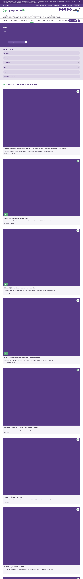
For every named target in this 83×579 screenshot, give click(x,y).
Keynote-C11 (34, 413)
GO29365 (33, 313)
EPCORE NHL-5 (35, 253)
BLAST (6, 311)
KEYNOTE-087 (34, 404)
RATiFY (58, 305)
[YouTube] (68, 9)
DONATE (74, 9)
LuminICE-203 (34, 437)
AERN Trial (8, 251)
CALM (6, 343)
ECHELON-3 (8, 463)
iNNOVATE (33, 376)
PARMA (58, 262)
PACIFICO (59, 258)
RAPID (58, 301)
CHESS (6, 362)
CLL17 (6, 387)
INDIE (32, 371)
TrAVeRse (59, 427)
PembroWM (60, 264)
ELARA (6, 473)
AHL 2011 (7, 255)
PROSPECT (60, 294)
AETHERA (7, 253)
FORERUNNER (34, 287)
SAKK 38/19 (60, 357)
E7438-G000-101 (9, 454)
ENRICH (7, 488)
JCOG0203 (33, 389)
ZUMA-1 (59, 472)
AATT (6, 246)
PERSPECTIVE (60, 267)
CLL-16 (6, 379)
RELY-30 (59, 324)
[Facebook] (63, 9)
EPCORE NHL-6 (35, 255)
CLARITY (7, 377)
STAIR (58, 378)
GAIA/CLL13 (34, 298)
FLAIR (32, 281)
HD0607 (33, 335)
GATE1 (32, 305)
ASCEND (7, 285)
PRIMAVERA (60, 290)
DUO (6, 439)
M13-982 (33, 450)
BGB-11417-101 (9, 304)
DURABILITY (8, 441)
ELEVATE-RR (8, 476)
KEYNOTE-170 (34, 407)
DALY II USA (8, 424)
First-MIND (34, 279)
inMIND (33, 374)
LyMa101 (33, 441)
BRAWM (7, 315)
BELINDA (7, 300)
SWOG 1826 (60, 384)
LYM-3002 (33, 439)
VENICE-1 (59, 450)
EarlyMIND (7, 456)
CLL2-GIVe (7, 398)
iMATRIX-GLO (34, 365)
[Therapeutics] (16, 21)
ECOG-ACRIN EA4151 (10, 467)
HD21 (32, 339)
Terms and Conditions (27, 565)
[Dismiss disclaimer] (77, 2)
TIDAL (58, 410)
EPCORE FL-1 (34, 244)
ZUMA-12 (59, 474)
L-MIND (33, 420)
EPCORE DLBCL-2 (35, 240)
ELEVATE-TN (8, 478)
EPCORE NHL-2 (35, 248)
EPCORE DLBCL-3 (35, 242)
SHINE (58, 369)
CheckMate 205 (9, 354)
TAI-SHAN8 (59, 406)
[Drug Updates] (53, 21)
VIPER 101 (59, 452)
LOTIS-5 (33, 430)
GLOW (32, 311)
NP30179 (33, 487)
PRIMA (58, 288)
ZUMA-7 (59, 487)
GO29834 (33, 317)
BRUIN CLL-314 (9, 323)
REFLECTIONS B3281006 (63, 318)
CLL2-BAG (7, 390)
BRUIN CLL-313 (9, 321)
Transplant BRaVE (61, 425)
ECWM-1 (7, 469)
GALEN (32, 300)
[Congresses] (26, 21)
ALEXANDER (8, 263)
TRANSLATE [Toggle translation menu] (8, 5)
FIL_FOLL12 (34, 270)
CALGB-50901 (8, 341)
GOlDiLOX (33, 319)
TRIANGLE (59, 429)
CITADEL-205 (8, 375)
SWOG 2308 (60, 386)
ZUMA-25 (59, 483)
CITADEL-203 (8, 371)
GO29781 (33, 315)
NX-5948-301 (60, 236)
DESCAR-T (7, 430)
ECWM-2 (7, 471)
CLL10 (6, 381)
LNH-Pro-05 (34, 424)
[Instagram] (60, 9)
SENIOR (59, 363)
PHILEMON (60, 271)
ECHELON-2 (8, 461)
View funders (60, 17)
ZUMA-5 (59, 485)
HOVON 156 (34, 350)
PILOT (58, 273)
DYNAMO (7, 443)
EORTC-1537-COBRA (36, 233)
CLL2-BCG (7, 392)
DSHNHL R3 (8, 437)
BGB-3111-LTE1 (9, 309)
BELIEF (7, 298)
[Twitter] (58, 9)
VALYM (58, 447)
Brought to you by (73, 11)
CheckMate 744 (9, 358)
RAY (58, 307)
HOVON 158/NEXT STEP (37, 352)
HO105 (32, 343)
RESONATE (59, 333)
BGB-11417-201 (9, 306)
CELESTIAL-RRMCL (10, 351)
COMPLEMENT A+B (10, 411)
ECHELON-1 (8, 459)
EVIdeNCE (33, 263)
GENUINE (33, 309)
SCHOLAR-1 (60, 361)
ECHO (6, 465)
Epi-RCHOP (34, 257)
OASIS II (59, 245)
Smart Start (60, 374)
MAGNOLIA (33, 457)
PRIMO (58, 292)
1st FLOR (7, 237)
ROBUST (59, 337)
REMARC (59, 326)
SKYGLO (59, 371)
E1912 (6, 452)
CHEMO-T (7, 360)
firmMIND (33, 276)
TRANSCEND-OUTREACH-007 (64, 421)
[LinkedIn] (66, 9)
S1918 (58, 350)
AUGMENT (7, 291)
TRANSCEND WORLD (62, 414)
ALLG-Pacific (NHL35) (10, 268)
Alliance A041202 (9, 272)
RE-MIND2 (59, 312)
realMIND (59, 316)
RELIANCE (59, 322)
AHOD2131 (7, 257)
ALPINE (7, 276)
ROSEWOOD (60, 343)
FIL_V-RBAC (34, 274)
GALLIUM (33, 302)
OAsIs (58, 243)
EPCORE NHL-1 (35, 246)
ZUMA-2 (59, 480)
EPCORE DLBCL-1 (35, 238)
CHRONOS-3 (8, 366)
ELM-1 (6, 482)
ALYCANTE (7, 278)
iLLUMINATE (34, 363)
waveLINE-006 (60, 463)
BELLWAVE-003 (9, 302)
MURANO (33, 476)
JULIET (33, 391)
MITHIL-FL (33, 471)
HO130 (32, 345)
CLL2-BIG (7, 394)
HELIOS (33, 341)
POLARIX (59, 283)
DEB (6, 428)
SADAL (58, 355)
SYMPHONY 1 (60, 395)
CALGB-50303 (8, 337)
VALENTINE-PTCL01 (62, 445)
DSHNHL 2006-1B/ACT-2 (11, 435)
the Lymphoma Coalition (38, 2)
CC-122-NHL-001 (9, 349)
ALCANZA (7, 261)
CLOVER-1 (7, 404)
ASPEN (7, 287)
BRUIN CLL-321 (9, 325)
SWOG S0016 (60, 388)
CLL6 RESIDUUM (9, 400)
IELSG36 (33, 361)
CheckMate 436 (9, 356)
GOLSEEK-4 (34, 324)
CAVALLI (7, 347)
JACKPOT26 (34, 385)
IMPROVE (33, 369)
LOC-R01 (33, 426)
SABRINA (59, 352)
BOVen (6, 313)
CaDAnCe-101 (8, 335)
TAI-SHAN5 (59, 404)
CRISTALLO (8, 415)
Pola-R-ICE (60, 277)
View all (70, 20)
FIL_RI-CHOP (34, 272)
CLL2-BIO (7, 396)
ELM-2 (6, 484)
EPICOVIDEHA (34, 259)
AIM (6, 259)
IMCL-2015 (33, 367)
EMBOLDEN (8, 486)
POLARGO (59, 279)
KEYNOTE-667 (34, 411)
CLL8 (6, 402)
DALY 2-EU (7, 422)
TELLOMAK (60, 408)
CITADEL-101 (8, 368)
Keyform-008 (34, 400)
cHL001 (7, 364)
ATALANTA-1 (8, 289)
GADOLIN (33, 296)
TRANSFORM (60, 423)
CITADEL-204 (8, 373)
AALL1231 (7, 244)
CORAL (7, 413)
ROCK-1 (59, 339)
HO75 (32, 348)
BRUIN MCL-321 (9, 328)
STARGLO (59, 380)
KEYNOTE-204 (34, 409)
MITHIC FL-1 (34, 467)
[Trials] (34, 21)
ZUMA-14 (59, 476)
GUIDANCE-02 (34, 328)
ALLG (6, 266)
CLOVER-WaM (8, 407)
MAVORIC (33, 465)
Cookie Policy (39, 565)
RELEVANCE (60, 320)
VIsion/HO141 (60, 454)
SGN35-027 (59, 367)
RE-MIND (59, 309)
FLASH (32, 283)
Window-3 (59, 465)
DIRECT (7, 433)
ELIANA (7, 480)
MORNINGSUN (34, 473)
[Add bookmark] (26, 63)
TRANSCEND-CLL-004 (62, 417)
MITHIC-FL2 (34, 469)
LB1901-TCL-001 (35, 422)
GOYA (32, 326)
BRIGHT (7, 317)
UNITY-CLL (59, 436)
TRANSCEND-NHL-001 (62, 419)
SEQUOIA (59, 365)
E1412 (6, 450)
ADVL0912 (7, 249)
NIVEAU (33, 485)
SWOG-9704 (60, 391)
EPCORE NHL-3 (35, 250)
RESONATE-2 (60, 335)
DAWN (6, 426)
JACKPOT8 (33, 387)
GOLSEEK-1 (34, 322)
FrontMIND (34, 289)
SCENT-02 (59, 359)
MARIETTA (33, 463)
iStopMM (33, 378)
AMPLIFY (7, 280)
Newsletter (59, 565)
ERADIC (33, 261)
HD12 (32, 337)
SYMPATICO (60, 393)
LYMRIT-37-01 (34, 443)
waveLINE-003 (60, 461)
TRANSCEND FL (61, 412)
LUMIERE (33, 435)
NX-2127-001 (60, 233)
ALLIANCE (7, 270)
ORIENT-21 (60, 251)
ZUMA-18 (59, 478)
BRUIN (6, 319)
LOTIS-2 (33, 428)
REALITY (59, 314)
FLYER (32, 285)
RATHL (58, 303)
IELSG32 (33, 359)
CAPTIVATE (8, 345)
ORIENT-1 (59, 249)
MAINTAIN (33, 459)
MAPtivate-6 (34, 461)
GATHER (33, 307)
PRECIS (59, 286)
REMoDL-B (59, 329)
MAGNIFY (33, 454)
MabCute (33, 452)
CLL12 (6, 383)
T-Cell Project (60, 402)
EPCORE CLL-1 (34, 236)
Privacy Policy (49, 565)
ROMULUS (59, 341)
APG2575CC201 (9, 282)
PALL (58, 260)
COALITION (8, 409)
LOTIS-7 (33, 433)
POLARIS (59, 281)
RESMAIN (59, 331)
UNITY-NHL (60, 438)
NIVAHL (33, 483)
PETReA (59, 269)
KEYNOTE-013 (34, 402)
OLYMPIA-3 (59, 247)
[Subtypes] (7, 21)
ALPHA (7, 274)
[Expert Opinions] (42, 21)
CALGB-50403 (8, 339)
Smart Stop (60, 376)
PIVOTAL (59, 275)
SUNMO (59, 382)
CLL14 (6, 385)
